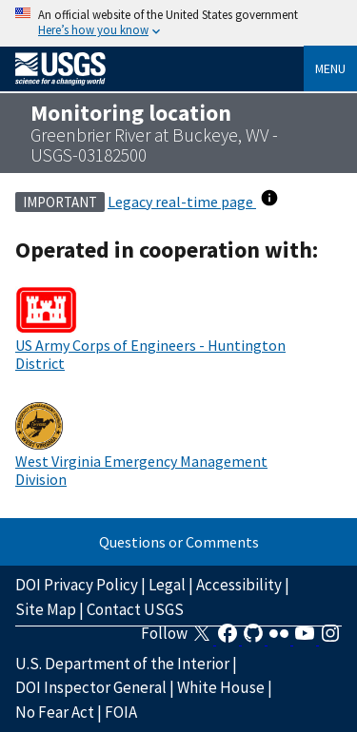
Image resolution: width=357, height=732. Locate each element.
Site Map (45, 609)
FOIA (121, 712)
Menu (330, 68)
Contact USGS (135, 609)
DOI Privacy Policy (76, 584)
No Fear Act (54, 712)
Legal (167, 584)
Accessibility (239, 584)
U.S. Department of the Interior (122, 663)
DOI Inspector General (91, 687)
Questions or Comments (179, 541)
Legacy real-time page (182, 201)
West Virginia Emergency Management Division (141, 470)
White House (221, 687)
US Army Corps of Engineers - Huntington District (150, 354)
